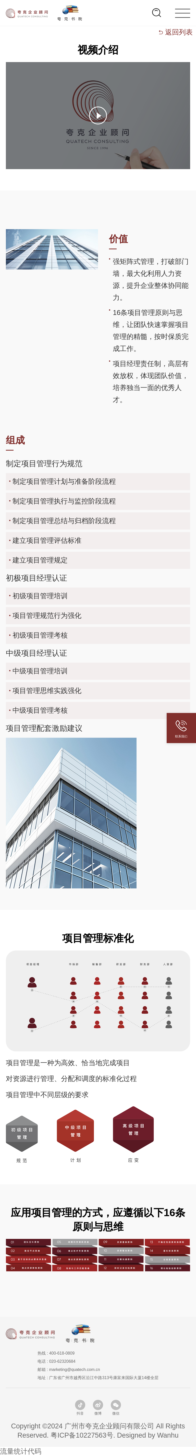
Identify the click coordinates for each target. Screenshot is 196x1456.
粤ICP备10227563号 (82, 1435)
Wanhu (167, 1435)
